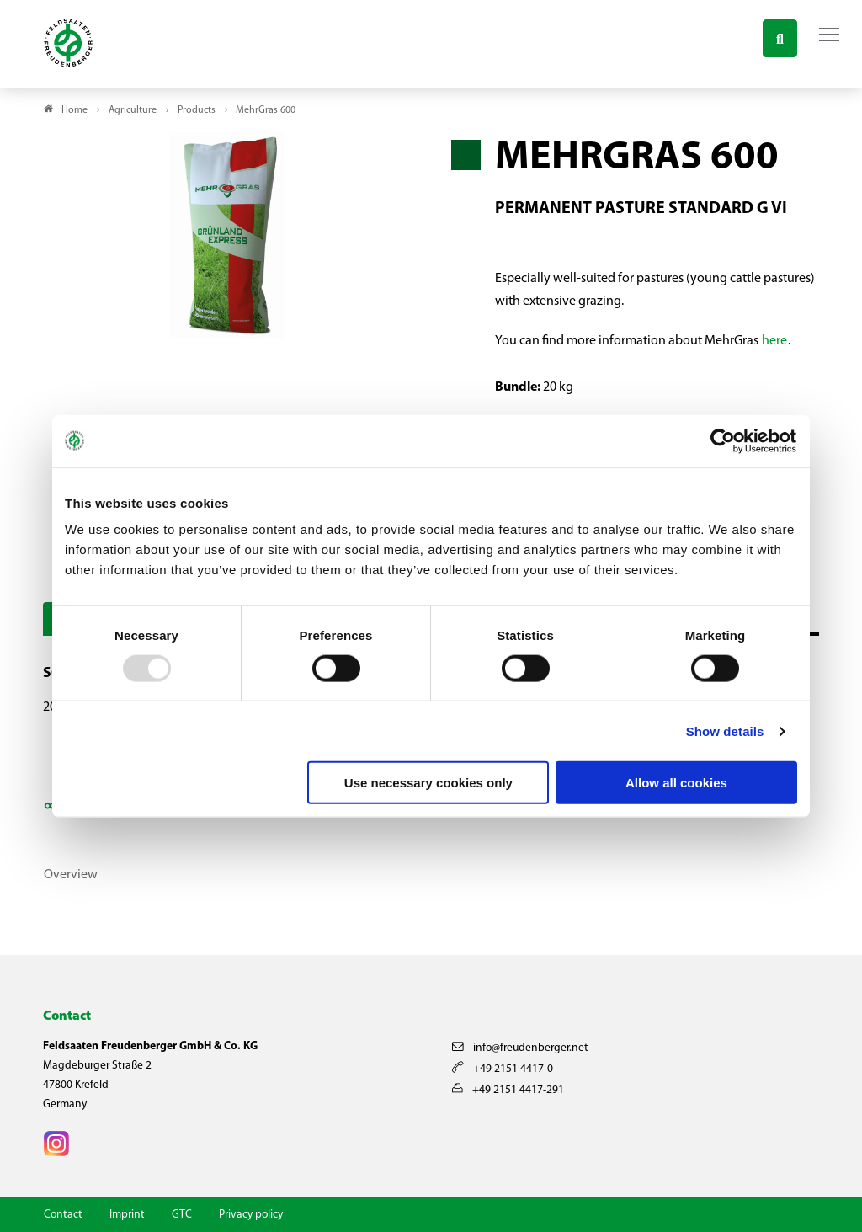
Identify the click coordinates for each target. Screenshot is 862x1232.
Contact (63, 1214)
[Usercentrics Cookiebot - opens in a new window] (723, 440)
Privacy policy (251, 1214)
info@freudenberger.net (520, 1048)
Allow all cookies (676, 783)
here (774, 341)
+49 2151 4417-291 (508, 1090)
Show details (725, 730)
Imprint (127, 1214)
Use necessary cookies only (428, 783)
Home (74, 110)
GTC (182, 1214)
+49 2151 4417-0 (502, 1069)
